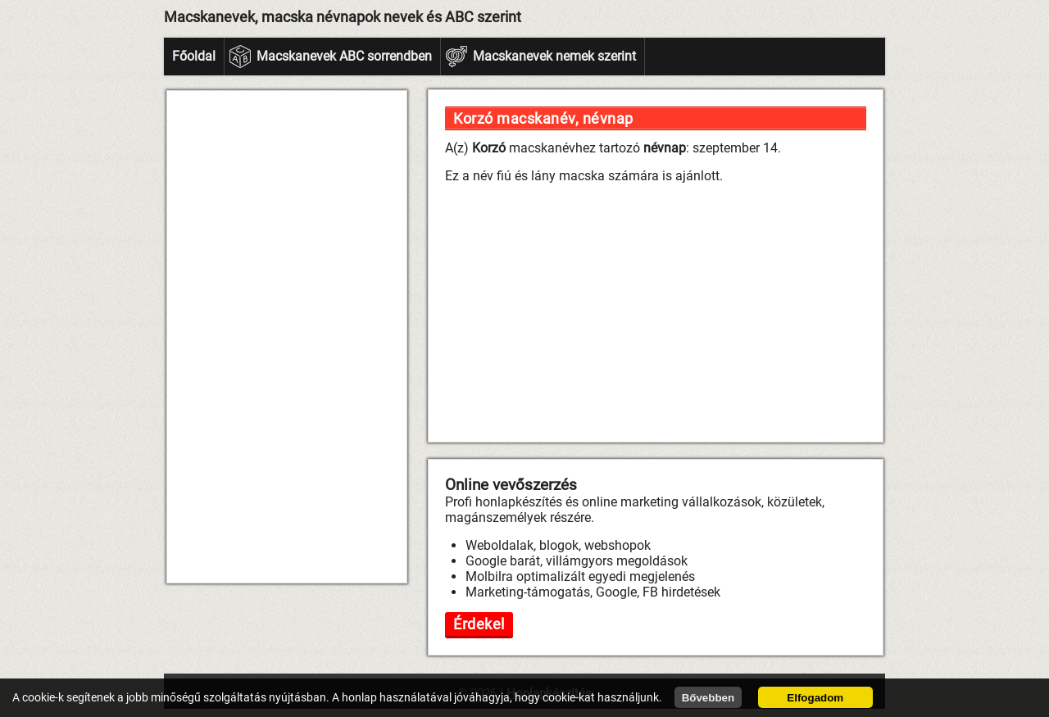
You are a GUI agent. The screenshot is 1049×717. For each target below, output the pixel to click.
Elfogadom (815, 698)
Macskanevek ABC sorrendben (344, 56)
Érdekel (479, 624)
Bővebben (708, 698)
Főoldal (194, 56)
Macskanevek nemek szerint (554, 56)
